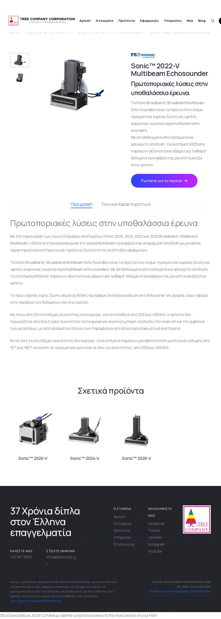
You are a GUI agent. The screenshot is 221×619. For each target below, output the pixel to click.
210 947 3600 (21, 557)
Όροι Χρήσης (19, 601)
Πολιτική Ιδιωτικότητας (46, 601)
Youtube (155, 551)
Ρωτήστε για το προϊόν (164, 180)
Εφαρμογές (149, 20)
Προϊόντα (126, 20)
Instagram (156, 544)
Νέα (190, 20)
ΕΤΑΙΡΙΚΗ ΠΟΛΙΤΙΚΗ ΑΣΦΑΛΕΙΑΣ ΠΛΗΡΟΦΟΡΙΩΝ (180, 591)
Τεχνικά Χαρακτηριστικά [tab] (125, 204)
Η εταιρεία (104, 20)
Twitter (154, 530)
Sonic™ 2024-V (84, 458)
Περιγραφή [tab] (81, 204)
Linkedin (155, 537)
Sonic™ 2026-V (136, 458)
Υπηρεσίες (173, 20)
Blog (201, 20)
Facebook (156, 523)
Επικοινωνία (124, 544)
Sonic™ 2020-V (32, 458)
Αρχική (85, 20)
